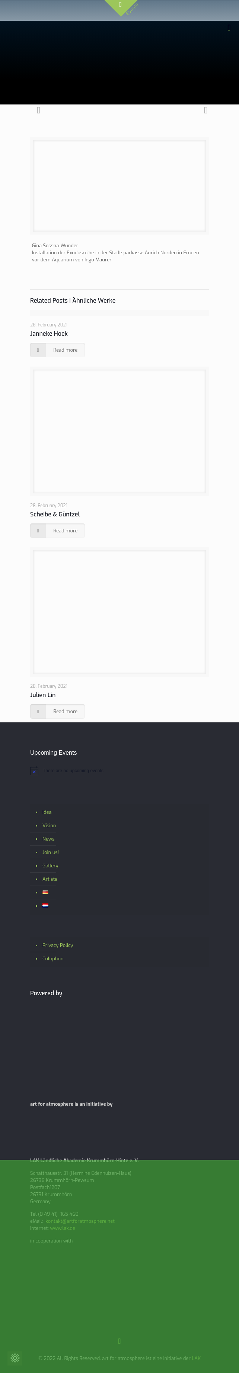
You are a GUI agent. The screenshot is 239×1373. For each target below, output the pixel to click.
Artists (49, 879)
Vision (49, 825)
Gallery (50, 866)
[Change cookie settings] (14, 1358)
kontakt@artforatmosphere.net (80, 1221)
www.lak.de (62, 1228)
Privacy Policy (57, 945)
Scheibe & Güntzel (55, 514)
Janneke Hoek (49, 334)
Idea (47, 812)
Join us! (50, 852)
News (48, 839)
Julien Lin (42, 695)
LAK (196, 1358)
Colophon (53, 958)
